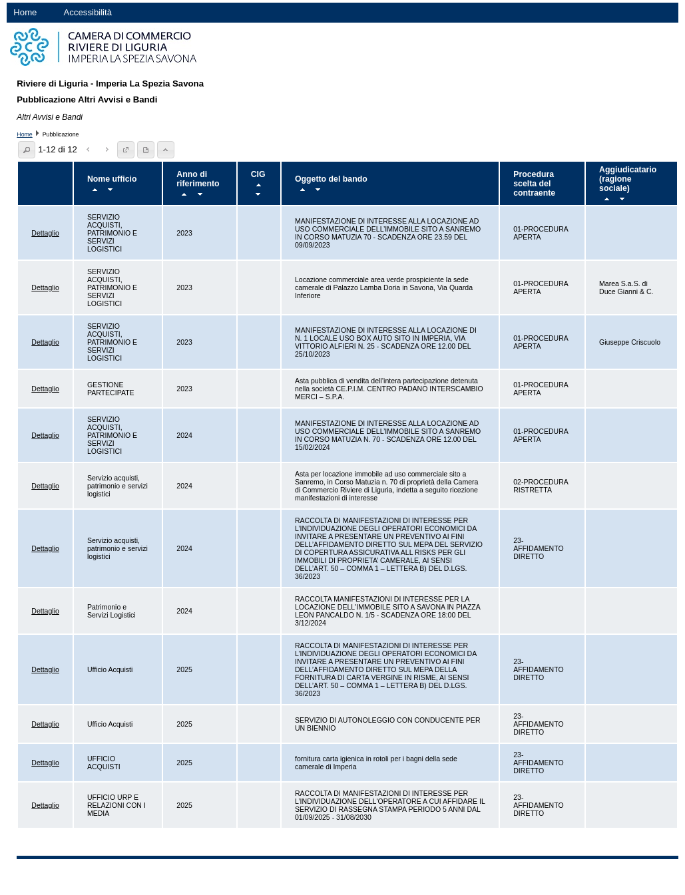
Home (25, 12)
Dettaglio (45, 233)
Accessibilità (87, 12)
